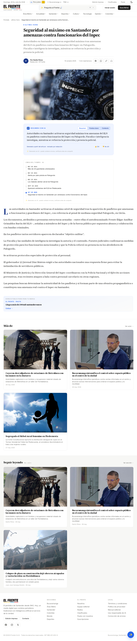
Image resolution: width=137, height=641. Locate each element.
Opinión (98, 16)
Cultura (76, 16)
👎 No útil (106, 148)
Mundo (49, 618)
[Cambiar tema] (131, 2)
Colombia (109, 16)
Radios (80, 612)
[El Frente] (18, 8)
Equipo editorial (83, 608)
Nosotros (80, 605)
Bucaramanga (52, 605)
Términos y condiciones (117, 605)
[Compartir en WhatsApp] (101, 63)
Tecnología (87, 16)
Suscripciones (83, 621)
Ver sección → (128, 465)
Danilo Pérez (38, 62)
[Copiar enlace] (106, 63)
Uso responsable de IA (117, 615)
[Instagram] (12, 626)
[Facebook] (6, 626)
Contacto (25, 620)
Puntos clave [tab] (94, 130)
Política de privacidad (116, 608)
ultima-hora (15, 22)
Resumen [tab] (82, 130)
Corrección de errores (117, 618)
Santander (53, 16)
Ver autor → (129, 328)
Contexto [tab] (105, 130)
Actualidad (41, 16)
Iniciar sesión (110, 9)
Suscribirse (124, 9)
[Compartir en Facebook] (95, 63)
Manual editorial (114, 612)
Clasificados (112, 2)
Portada (6, 22)
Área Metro (28, 16)
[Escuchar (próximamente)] (111, 63)
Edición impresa (98, 2)
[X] (18, 626)
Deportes (65, 16)
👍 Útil (97, 148)
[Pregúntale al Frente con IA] (68, 8)
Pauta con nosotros (85, 618)
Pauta (123, 2)
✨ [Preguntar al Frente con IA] (130, 634)
